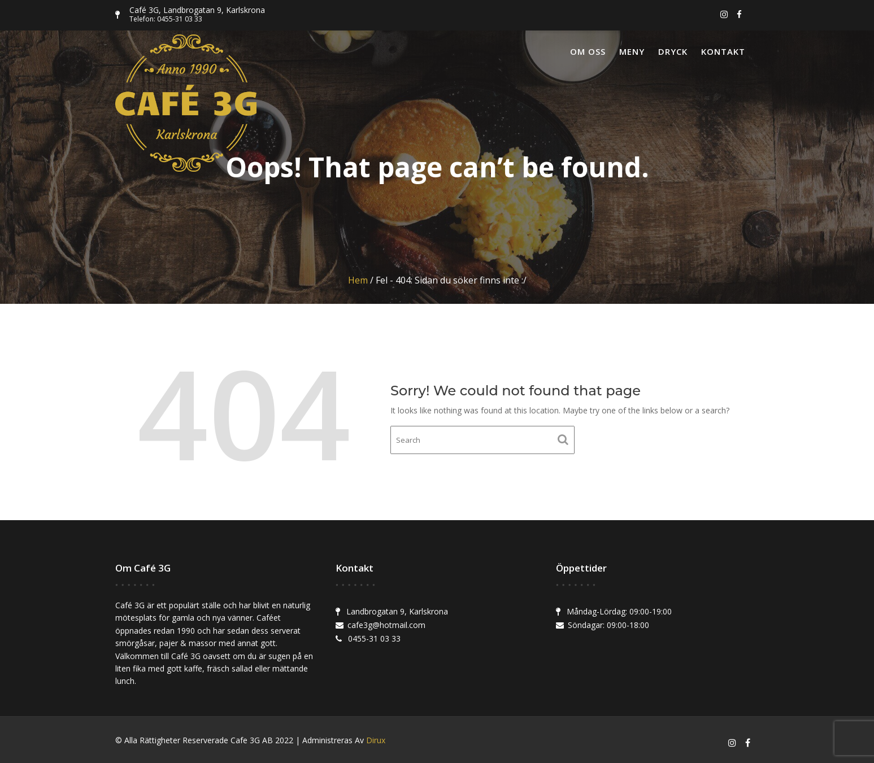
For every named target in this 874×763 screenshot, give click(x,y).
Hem (358, 280)
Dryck (673, 51)
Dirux (375, 740)
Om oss (588, 51)
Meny (632, 51)
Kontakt (723, 51)
